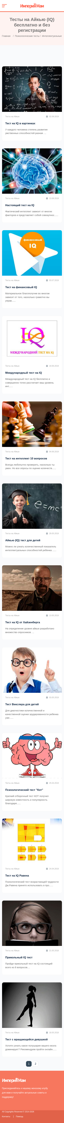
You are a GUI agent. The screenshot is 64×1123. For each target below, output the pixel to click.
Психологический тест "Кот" (24, 789)
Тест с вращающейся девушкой (26, 1039)
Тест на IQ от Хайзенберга (22, 622)
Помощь (19, 1116)
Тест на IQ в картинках (20, 123)
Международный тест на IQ (23, 372)
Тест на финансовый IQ (21, 287)
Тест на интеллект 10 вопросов (26, 458)
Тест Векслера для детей (22, 704)
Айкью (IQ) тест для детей (22, 540)
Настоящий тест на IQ (19, 205)
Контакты (6, 1116)
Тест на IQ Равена (17, 875)
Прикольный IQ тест (19, 957)
